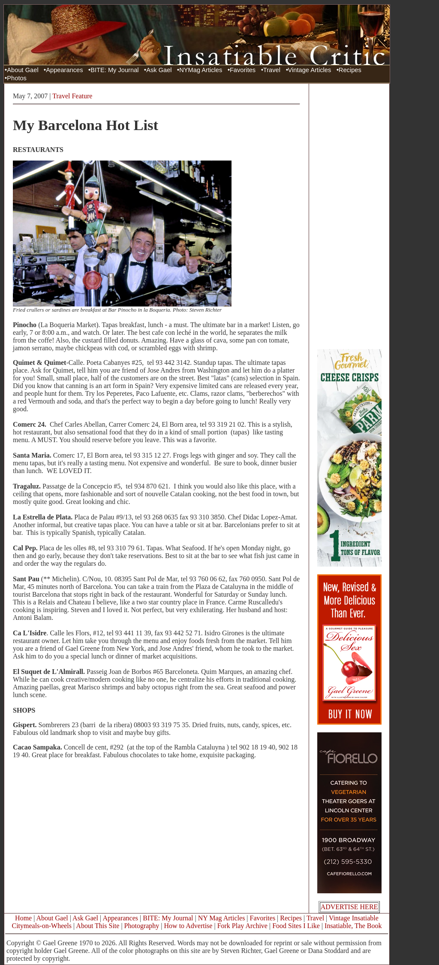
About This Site (97, 925)
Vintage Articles (309, 70)
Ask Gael (158, 70)
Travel (271, 70)
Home (23, 918)
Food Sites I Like (296, 925)
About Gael (22, 70)
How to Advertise (188, 925)
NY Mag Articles (221, 918)
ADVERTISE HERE (349, 906)
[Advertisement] (349, 216)
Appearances (64, 70)
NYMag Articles (200, 70)
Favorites (243, 70)
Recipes (350, 70)
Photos (17, 78)
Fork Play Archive (242, 925)
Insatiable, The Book (353, 925)
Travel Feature (72, 96)
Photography (141, 925)
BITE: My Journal (114, 70)
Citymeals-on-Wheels (42, 925)
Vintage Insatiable (354, 918)
